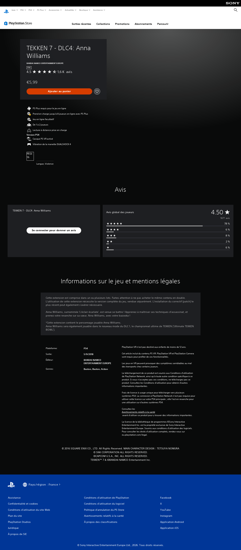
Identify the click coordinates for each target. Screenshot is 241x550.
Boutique (83, 10)
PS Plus (40, 10)
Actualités (69, 10)
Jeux (13, 10)
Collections (103, 20)
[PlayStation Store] (19, 20)
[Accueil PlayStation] (6, 10)
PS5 (22, 10)
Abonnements (143, 20)
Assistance (98, 10)
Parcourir (162, 20)
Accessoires (54, 10)
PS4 (30, 10)
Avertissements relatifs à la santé (138, 408)
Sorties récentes (81, 20)
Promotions (122, 20)
